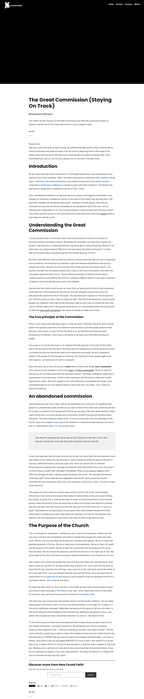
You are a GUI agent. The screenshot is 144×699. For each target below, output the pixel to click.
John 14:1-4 (52, 576)
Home (111, 4)
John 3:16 (89, 594)
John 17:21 (53, 426)
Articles (119, 4)
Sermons (128, 4)
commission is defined (50, 185)
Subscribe (91, 675)
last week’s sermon (100, 181)
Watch (137, 4)
